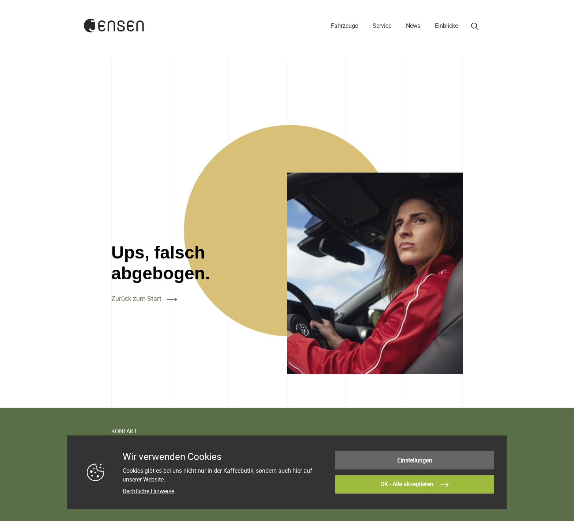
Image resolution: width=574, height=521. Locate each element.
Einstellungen (414, 460)
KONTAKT (124, 431)
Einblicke (446, 26)
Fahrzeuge (344, 26)
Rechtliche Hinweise (148, 491)
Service (382, 26)
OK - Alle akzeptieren (414, 485)
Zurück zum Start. (137, 298)
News (413, 26)
